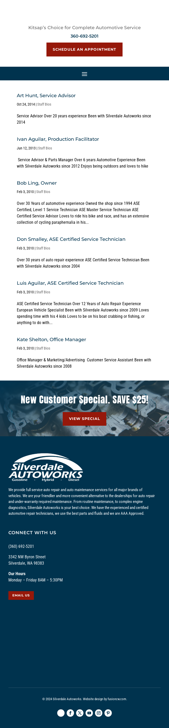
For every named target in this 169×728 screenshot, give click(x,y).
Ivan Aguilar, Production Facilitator (58, 139)
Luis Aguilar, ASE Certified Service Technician (70, 283)
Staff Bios (44, 104)
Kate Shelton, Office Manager (51, 339)
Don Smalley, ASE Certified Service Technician (71, 239)
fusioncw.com (117, 699)
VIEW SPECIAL (84, 418)
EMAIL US (21, 595)
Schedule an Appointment (84, 49)
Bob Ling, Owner (37, 183)
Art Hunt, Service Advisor (46, 95)
